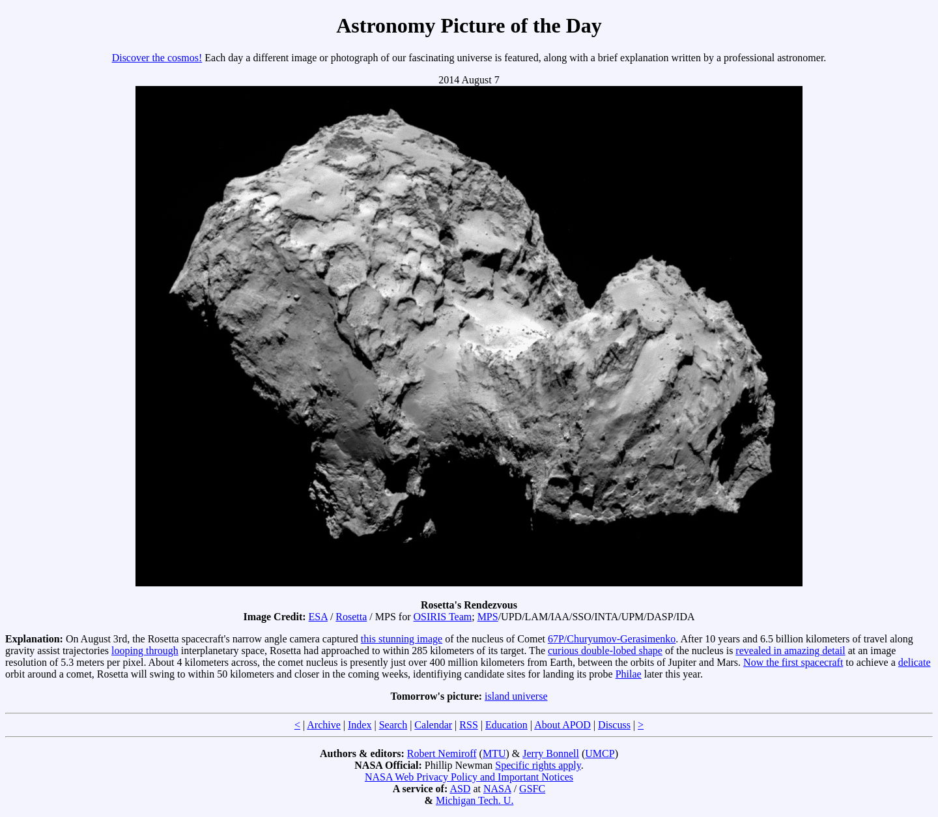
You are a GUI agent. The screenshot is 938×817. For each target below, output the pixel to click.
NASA (497, 788)
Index (359, 724)
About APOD (562, 724)
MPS (487, 616)
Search (393, 724)
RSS (468, 724)
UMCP (599, 753)
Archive (324, 724)
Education (506, 724)
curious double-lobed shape (605, 650)
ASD (459, 788)
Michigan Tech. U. (474, 800)
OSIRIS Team (442, 616)
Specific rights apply (537, 765)
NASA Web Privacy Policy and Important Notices (469, 776)
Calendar (433, 724)
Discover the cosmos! (157, 57)
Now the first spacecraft (793, 662)
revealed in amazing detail (790, 650)
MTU (494, 753)
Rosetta (351, 616)
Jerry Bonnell (550, 753)
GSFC (532, 788)
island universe (516, 696)
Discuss (614, 724)
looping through (144, 650)
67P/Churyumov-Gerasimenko (611, 638)
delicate (914, 662)
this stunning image (401, 638)
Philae (629, 674)
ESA (318, 616)
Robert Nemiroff (442, 753)
